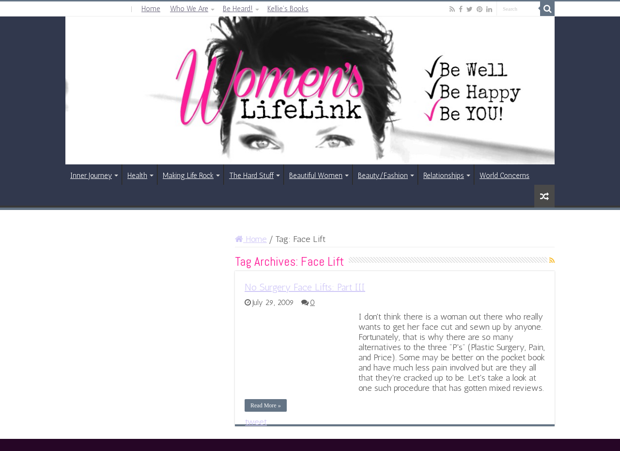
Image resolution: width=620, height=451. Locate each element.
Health (137, 175)
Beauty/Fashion (383, 175)
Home (150, 8)
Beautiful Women (315, 175)
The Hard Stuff (251, 175)
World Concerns (504, 175)
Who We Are (189, 8)
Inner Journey (91, 175)
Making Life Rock (188, 175)
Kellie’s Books (288, 8)
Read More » (265, 405)
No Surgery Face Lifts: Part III (305, 287)
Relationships (443, 175)
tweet (256, 422)
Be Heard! (238, 8)
